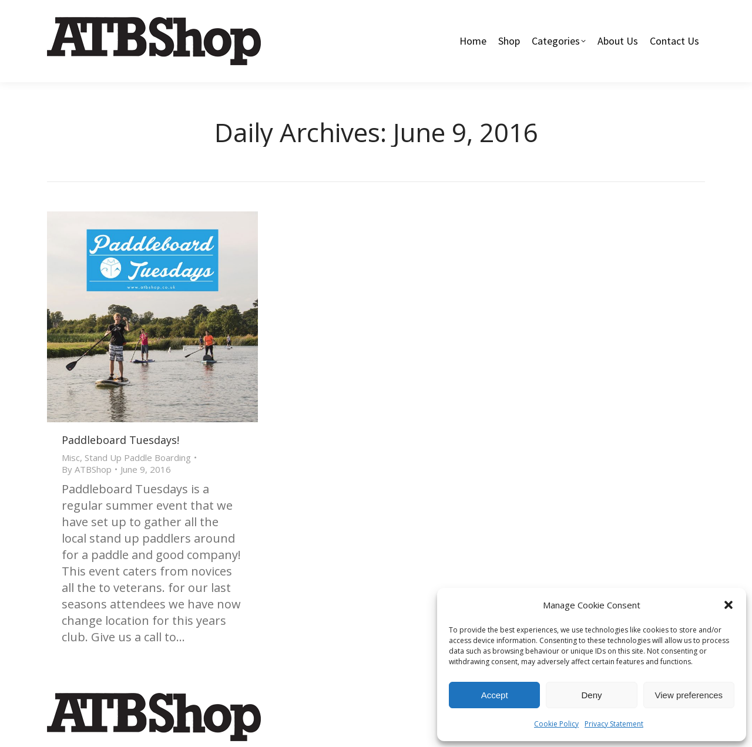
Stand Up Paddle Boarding (138, 457)
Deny (591, 695)
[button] (728, 605)
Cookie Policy (556, 724)
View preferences (689, 695)
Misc (71, 457)
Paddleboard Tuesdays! (120, 440)
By (87, 469)
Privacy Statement (614, 724)
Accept (494, 695)
